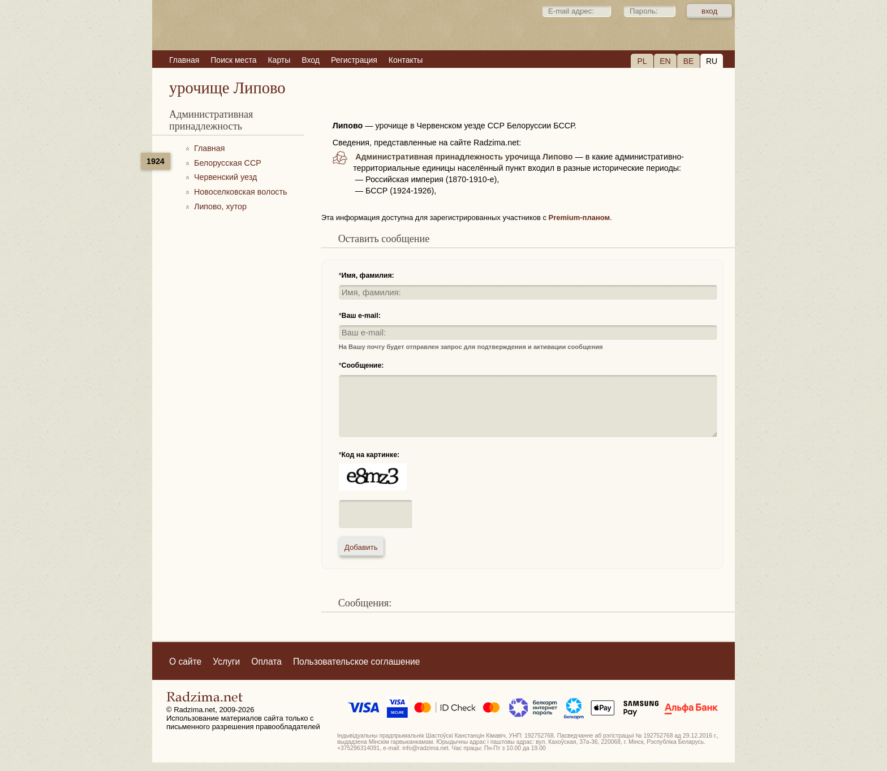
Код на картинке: (371, 455)
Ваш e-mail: (361, 316)
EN (665, 61)
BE (688, 61)
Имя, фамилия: (368, 275)
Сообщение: (363, 365)
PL (642, 61)
